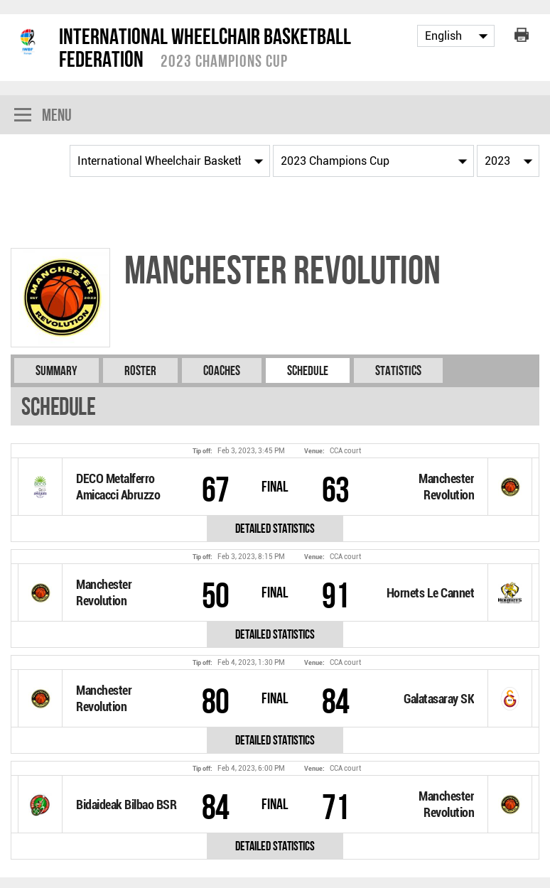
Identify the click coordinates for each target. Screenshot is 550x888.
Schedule (307, 370)
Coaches (221, 370)
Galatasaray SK (439, 698)
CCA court (345, 450)
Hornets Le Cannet (431, 592)
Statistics (398, 370)
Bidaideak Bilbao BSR (126, 804)
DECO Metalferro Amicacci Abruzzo (118, 486)
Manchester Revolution (446, 486)
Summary (56, 370)
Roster (140, 370)
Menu (43, 116)
